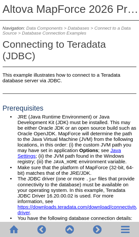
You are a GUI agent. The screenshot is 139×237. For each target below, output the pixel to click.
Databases (78, 28)
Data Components (44, 28)
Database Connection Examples (54, 33)
